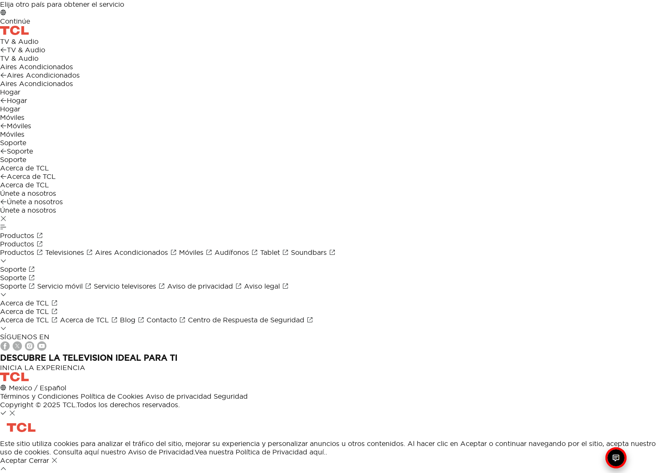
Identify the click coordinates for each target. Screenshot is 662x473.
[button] (3, 218)
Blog (133, 320)
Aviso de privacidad (205, 286)
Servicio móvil (65, 286)
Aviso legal (266, 286)
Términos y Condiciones (39, 396)
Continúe (15, 21)
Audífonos (237, 252)
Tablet (275, 252)
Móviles (196, 252)
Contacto (167, 320)
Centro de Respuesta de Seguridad (250, 320)
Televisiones (70, 252)
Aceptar (14, 460)
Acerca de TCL (30, 320)
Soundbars (313, 252)
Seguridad (231, 396)
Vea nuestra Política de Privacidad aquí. (260, 452)
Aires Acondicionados (137, 252)
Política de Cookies (112, 396)
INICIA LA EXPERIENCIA (42, 367)
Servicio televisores (130, 286)
